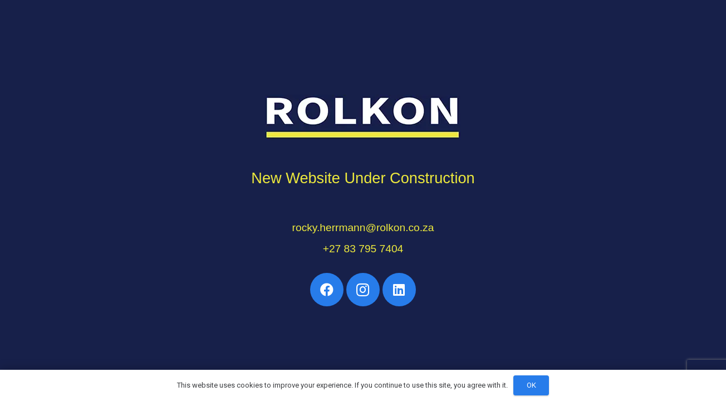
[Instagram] (363, 289)
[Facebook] (327, 289)
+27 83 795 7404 (363, 249)
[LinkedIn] (399, 289)
